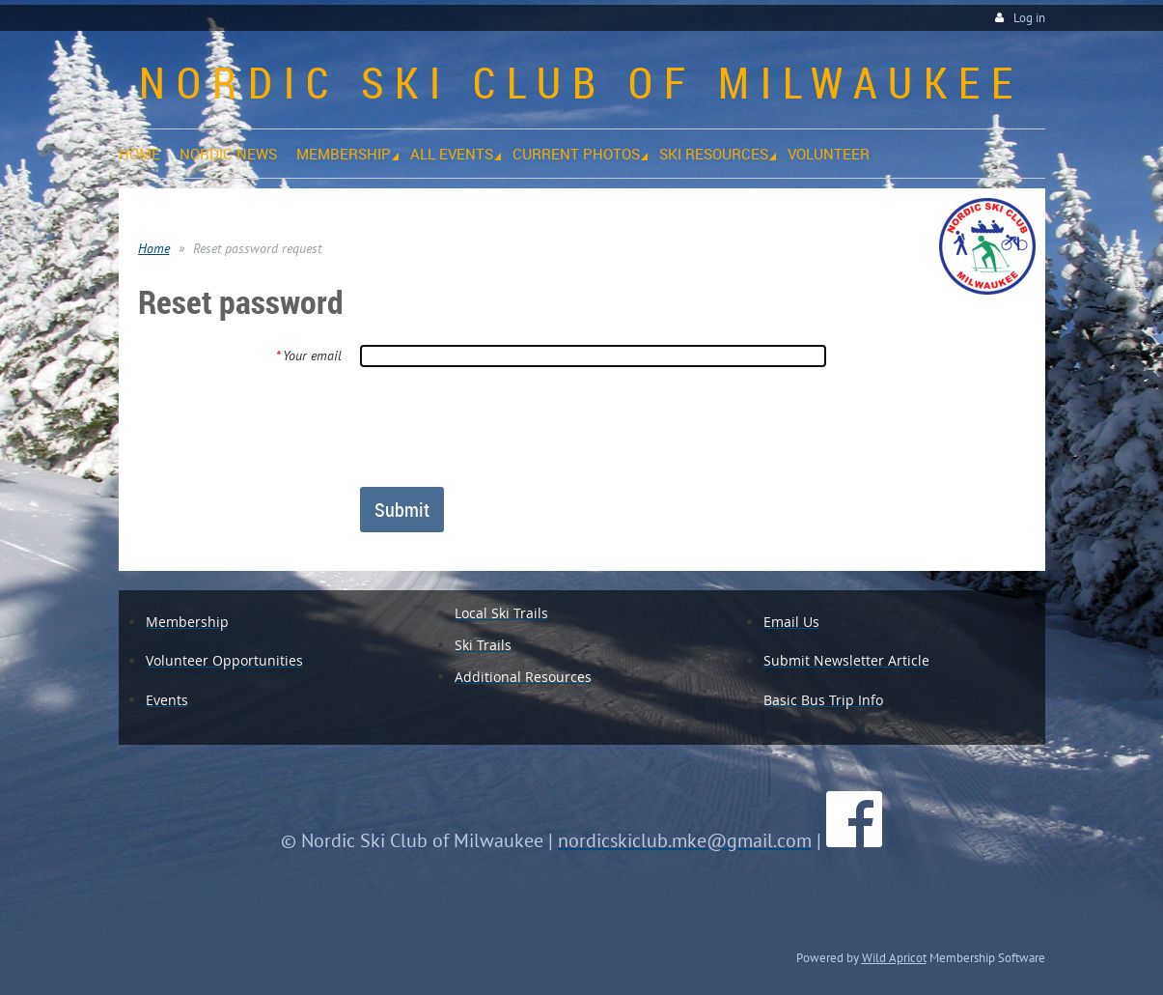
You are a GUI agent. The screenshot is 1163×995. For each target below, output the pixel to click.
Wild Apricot (894, 957)
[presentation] (505, 426)
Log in (1029, 18)
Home (154, 248)
